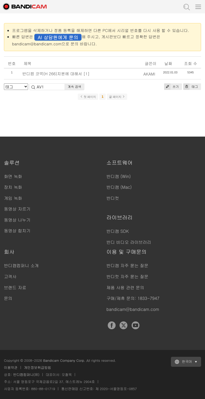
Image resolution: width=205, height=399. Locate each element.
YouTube (135, 325)
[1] (86, 73)
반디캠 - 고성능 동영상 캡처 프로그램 (30, 6)
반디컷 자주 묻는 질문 (127, 276)
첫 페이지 (88, 96)
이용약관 (11, 367)
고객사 (10, 276)
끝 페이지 (117, 96)
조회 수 (190, 63)
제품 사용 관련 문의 (125, 287)
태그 (190, 86)
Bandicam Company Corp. (64, 360)
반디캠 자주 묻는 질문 (127, 265)
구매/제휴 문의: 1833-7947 (132, 298)
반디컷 (112, 198)
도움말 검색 (186, 6)
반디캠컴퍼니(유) (26, 374)
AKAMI (149, 74)
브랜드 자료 (15, 287)
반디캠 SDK (117, 231)
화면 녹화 (13, 176)
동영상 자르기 (17, 209)
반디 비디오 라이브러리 (128, 242)
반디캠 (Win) (118, 176)
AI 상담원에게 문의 (58, 37)
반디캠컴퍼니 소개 (21, 265)
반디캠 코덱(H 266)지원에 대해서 (52, 73)
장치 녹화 (13, 187)
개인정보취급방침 (37, 367)
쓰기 (171, 86)
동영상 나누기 (17, 220)
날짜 (168, 63)
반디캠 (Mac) (119, 187)
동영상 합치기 (17, 231)
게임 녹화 (13, 198)
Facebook (112, 325)
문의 (8, 298)
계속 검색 (74, 86)
